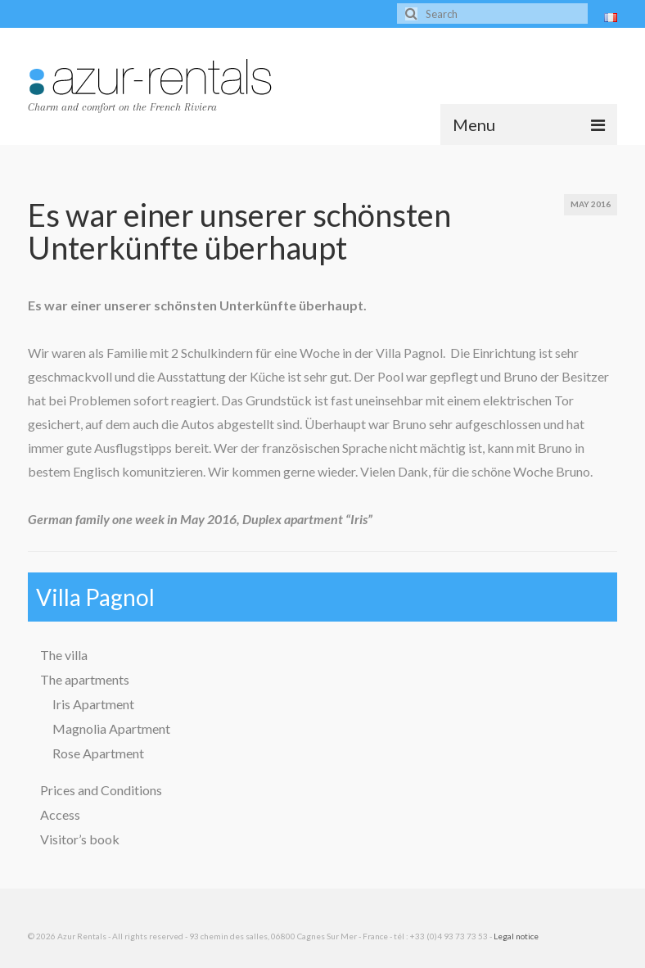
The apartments (84, 679)
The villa (64, 655)
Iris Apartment (93, 704)
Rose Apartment (98, 753)
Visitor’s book (80, 839)
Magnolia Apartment (111, 728)
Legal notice (516, 936)
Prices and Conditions (101, 790)
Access (60, 814)
